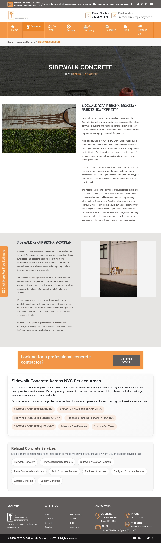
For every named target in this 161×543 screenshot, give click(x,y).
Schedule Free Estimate (74, 426)
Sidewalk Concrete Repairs (58, 462)
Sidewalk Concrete (24, 462)
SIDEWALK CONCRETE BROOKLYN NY (80, 409)
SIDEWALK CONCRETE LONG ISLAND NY (37, 417)
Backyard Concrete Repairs (129, 471)
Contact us (75, 527)
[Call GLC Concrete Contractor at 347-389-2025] (97, 15)
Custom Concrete (50, 480)
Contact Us (142, 30)
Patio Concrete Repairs (64, 471)
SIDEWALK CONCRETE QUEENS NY (34, 426)
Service (71, 28)
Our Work (52, 28)
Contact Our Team (104, 426)
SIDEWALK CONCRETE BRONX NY (33, 409)
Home (14, 28)
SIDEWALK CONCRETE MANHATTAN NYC (90, 417)
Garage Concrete (23, 480)
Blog (126, 28)
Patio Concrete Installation (29, 471)
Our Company (89, 28)
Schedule (111, 28)
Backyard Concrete (95, 471)
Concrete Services (26, 42)
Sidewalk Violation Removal (95, 462)
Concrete (34, 27)
